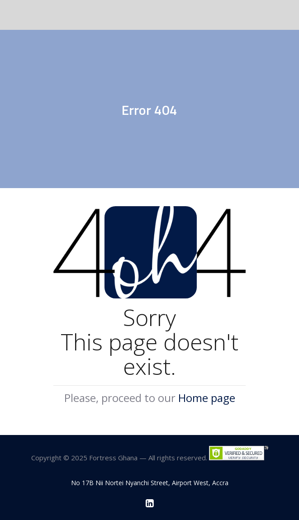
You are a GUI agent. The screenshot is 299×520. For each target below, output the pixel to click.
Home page (206, 397)
